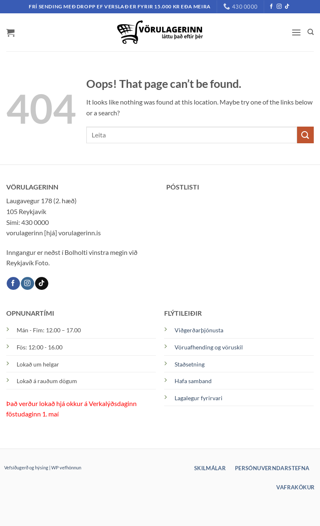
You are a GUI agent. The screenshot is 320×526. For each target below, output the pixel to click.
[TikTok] (287, 7)
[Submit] (305, 135)
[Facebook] (271, 7)
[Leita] (311, 32)
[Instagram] (279, 7)
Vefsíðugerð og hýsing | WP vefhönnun (42, 467)
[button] (10, 32)
